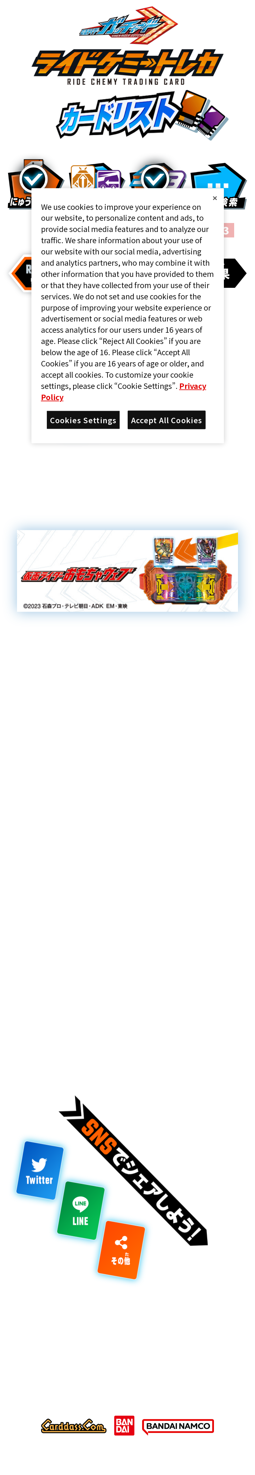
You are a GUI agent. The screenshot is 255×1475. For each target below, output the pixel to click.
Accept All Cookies (166, 419)
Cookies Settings (83, 419)
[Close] (215, 198)
